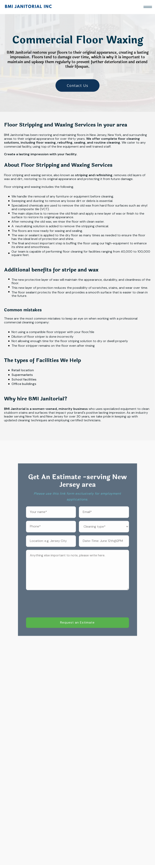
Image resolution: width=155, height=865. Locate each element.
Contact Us (77, 85)
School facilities (24, 379)
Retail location (23, 370)
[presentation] (56, 608)
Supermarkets (22, 375)
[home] (28, 7)
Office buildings (24, 384)
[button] (147, 7)
